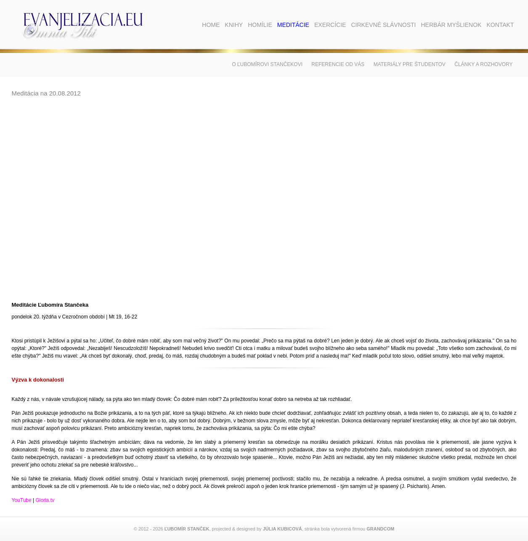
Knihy (234, 24)
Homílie (260, 24)
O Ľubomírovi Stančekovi (267, 64)
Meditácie (293, 24)
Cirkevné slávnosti (383, 24)
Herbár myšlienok (451, 24)
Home (211, 24)
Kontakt (500, 24)
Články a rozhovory (483, 64)
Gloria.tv (44, 500)
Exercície (330, 24)
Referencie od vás (337, 64)
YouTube (22, 500)
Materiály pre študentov (410, 64)
